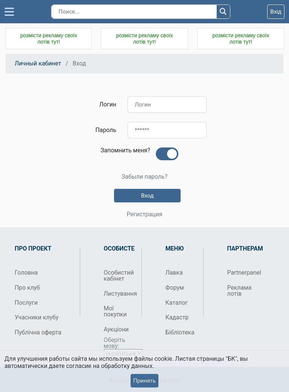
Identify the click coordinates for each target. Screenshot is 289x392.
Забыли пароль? (144, 177)
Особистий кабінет (119, 275)
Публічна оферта (38, 332)
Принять (144, 380)
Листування (120, 293)
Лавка (174, 272)
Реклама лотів (239, 290)
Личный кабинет (38, 63)
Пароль (106, 130)
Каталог (177, 302)
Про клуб (27, 287)
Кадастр (177, 317)
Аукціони (116, 329)
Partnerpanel (243, 272)
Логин (107, 104)
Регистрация (145, 214)
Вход (147, 195)
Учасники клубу (37, 317)
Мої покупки (115, 311)
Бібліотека (180, 332)
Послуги (26, 302)
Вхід (275, 11)
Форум (175, 287)
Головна (26, 272)
